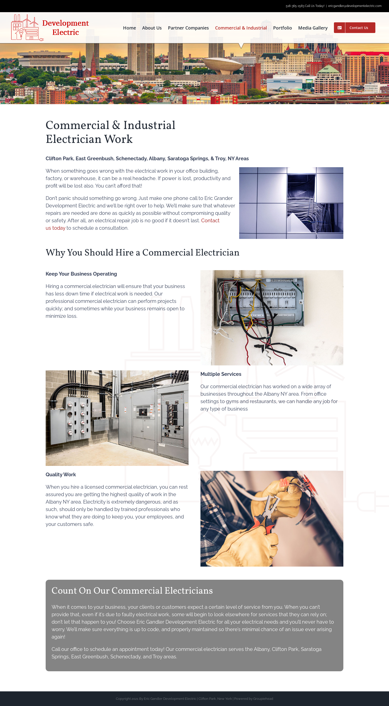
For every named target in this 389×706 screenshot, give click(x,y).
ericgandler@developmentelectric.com (355, 6)
